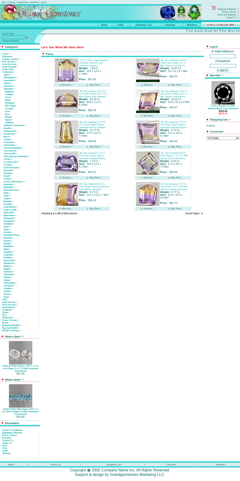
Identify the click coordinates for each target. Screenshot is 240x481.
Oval (7, 111)
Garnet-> (8, 178)
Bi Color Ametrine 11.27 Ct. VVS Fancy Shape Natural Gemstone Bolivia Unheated (92, 125)
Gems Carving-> (10, 320)
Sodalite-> (9, 257)
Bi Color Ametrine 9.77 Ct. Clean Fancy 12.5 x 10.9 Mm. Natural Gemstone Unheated (174, 187)
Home (104, 24)
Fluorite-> (9, 173)
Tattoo (5, 312)
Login (120, 24)
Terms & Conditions (226, 14)
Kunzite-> (9, 201)
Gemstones (22, 2)
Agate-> (7, 74)
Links (5, 450)
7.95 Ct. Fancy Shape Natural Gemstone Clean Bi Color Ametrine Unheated (93, 63)
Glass (6, 297)
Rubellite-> (9, 246)
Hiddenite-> (9, 187)
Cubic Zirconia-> (12, 167)
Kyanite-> (9, 204)
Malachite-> (10, 212)
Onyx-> (7, 226)
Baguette (9, 91)
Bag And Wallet (10, 328)
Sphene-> (8, 266)
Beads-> (6, 322)
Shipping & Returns (227, 9)
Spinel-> (8, 268)
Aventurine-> (10, 133)
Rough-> (8, 243)
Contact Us (231, 17)
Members (192, 24)
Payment (6, 437)
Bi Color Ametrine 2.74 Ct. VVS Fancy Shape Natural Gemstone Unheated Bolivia (173, 125)
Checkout (170, 24)
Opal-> (7, 229)
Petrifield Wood (11, 235)
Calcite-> (8, 139)
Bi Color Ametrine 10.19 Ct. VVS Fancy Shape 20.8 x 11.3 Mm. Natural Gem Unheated (93, 94)
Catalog (11, 2)
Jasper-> (8, 198)
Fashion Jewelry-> (11, 59)
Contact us (55, 464)
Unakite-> (9, 288)
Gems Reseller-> (10, 66)
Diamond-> (7, 56)
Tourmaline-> (10, 283)
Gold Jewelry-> (10, 302)
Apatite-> (8, 128)
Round (8, 117)
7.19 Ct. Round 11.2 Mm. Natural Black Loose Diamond (223, 107)
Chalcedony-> (11, 145)
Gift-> (5, 299)
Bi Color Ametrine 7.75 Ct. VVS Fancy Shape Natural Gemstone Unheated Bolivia (92, 156)
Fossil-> (7, 176)
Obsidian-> (9, 223)
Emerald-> (9, 170)
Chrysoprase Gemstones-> (17, 156)
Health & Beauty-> (11, 330)
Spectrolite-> (10, 260)
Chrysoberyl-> (11, 150)
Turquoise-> (10, 285)
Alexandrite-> (11, 77)
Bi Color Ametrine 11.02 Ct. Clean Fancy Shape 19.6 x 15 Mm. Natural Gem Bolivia (174, 94)
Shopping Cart (143, 24)
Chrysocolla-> (11, 153)
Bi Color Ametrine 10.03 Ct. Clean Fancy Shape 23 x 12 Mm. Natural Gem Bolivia (174, 63)
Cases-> (6, 54)
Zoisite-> (8, 291)
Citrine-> (8, 159)
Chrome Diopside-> (13, 148)
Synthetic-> (8, 309)
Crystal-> (8, 164)
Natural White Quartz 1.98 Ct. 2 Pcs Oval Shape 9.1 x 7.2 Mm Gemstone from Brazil (20, 368)
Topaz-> (8, 280)
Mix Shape (10, 105)
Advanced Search (10, 40)
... (80, 76)
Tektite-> (8, 277)
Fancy (44, 2)
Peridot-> (8, 232)
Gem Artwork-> (10, 64)
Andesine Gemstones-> (15, 125)
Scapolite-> (9, 254)
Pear (7, 114)
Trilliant (9, 122)
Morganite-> (10, 218)
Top (3, 2)
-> (8, 72)
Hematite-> (9, 184)
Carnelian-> (10, 142)
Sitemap (6, 453)
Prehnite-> (9, 238)
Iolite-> (7, 193)
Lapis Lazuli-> (11, 209)
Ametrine (34, 2)
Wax (4, 315)
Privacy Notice (229, 12)
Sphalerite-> (10, 263)
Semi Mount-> (9, 307)
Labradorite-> (11, 207)
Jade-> (7, 195)
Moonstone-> (10, 215)
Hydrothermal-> (12, 190)
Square (8, 119)
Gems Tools (8, 69)
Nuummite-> (10, 221)
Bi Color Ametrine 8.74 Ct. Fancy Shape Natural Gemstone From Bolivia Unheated (94, 187)
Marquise (10, 102)
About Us (6, 443)
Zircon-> (8, 294)
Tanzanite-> (9, 274)
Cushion (9, 94)
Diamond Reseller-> (12, 325)
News (5, 445)
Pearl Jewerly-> (10, 304)
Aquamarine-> (11, 131)
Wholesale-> (8, 317)
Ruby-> (7, 249)
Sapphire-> (9, 252)
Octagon (9, 108)
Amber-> (8, 83)
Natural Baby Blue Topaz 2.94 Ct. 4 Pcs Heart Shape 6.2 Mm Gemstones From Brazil (20, 411)
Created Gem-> (11, 162)
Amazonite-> (10, 80)
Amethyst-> (9, 86)
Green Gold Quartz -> (15, 181)
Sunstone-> (9, 271)
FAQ (4, 448)
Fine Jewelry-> (9, 61)
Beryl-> (7, 136)
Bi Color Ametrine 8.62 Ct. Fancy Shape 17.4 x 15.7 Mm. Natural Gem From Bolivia (174, 156)
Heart (8, 100)
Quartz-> (8, 240)
